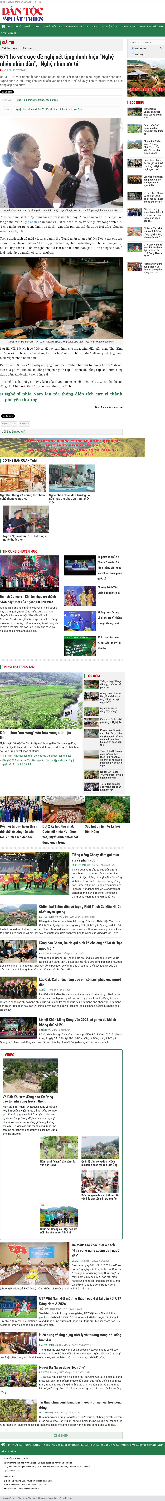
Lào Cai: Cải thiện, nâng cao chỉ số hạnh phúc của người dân (153, 181)
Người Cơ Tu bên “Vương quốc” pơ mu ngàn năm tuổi (111, 774)
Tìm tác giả (140, 54)
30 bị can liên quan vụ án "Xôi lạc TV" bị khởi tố (109, 643)
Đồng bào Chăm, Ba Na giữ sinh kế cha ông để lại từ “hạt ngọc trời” (110, 698)
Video (9, 1054)
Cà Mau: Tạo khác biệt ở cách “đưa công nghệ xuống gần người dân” (96, 1250)
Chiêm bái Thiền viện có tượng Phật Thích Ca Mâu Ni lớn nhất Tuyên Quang (152, 147)
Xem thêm (61, 1435)
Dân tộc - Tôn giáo (23, 27)
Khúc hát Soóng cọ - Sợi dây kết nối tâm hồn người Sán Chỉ (58, 1230)
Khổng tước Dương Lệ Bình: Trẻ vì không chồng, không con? (109, 618)
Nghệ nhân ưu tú (9, 424)
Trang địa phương (138, 27)
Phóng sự (56, 27)
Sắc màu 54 (37, 27)
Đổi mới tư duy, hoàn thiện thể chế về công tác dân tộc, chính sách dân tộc (18, 831)
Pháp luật (84, 27)
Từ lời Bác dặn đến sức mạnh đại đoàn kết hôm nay (110, 787)
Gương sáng (73, 27)
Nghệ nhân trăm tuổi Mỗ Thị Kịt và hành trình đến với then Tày (48, 109)
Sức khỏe (125, 27)
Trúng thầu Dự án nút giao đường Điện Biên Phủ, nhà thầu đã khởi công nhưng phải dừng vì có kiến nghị (111, 758)
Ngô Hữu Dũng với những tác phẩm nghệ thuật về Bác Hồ (22, 496)
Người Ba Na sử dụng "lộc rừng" (108, 710)
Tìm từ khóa (140, 48)
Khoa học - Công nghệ (100, 27)
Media (160, 27)
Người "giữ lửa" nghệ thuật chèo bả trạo (36, 99)
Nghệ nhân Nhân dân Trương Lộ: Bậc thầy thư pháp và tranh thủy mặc (70, 498)
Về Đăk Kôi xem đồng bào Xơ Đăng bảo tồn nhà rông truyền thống (28, 1099)
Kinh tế (47, 27)
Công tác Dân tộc (81, 865)
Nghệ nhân (29, 222)
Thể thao (27, 48)
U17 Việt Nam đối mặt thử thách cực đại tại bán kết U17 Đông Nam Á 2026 (153, 250)
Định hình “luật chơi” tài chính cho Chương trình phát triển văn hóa (36, 755)
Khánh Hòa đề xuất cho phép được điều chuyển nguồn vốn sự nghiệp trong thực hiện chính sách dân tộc (111, 737)
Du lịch (43, 1030)
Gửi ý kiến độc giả (13, 431)
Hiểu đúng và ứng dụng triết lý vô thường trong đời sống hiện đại (153, 268)
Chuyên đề (151, 27)
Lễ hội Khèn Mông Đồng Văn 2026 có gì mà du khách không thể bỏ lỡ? (153, 197)
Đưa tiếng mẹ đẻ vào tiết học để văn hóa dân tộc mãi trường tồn (100, 1197)
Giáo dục (115, 27)
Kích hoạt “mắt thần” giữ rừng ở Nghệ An (111, 721)
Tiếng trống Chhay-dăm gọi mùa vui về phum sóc (110, 684)
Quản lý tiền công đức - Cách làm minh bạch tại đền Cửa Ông (99, 1163)
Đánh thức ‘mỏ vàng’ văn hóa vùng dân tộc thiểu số (153, 129)
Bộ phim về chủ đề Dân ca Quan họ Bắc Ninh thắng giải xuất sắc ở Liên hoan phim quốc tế (109, 567)
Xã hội (64, 27)
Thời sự (10, 27)
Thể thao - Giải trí (8, 33)
